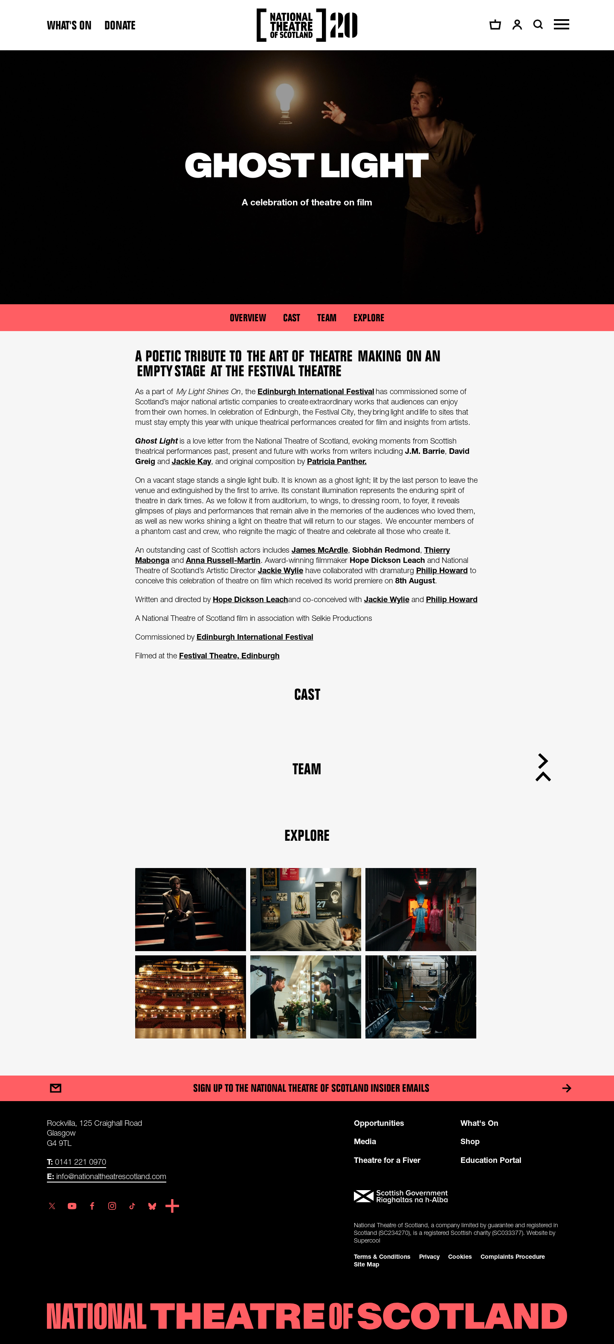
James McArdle (320, 549)
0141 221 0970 (76, 1161)
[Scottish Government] (460, 1197)
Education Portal (490, 1160)
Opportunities (379, 1123)
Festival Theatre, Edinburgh (229, 655)
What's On (479, 1123)
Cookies (460, 1256)
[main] (307, 554)
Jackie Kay (191, 461)
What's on (69, 25)
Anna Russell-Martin (223, 560)
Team (326, 318)
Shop (470, 1141)
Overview (248, 318)
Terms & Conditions (382, 1256)
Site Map (366, 1264)
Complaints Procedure (513, 1256)
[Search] (537, 24)
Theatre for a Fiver (387, 1160)
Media (365, 1141)
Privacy (429, 1256)
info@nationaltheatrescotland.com (106, 1176)
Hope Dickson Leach (250, 599)
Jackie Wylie (280, 570)
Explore (369, 318)
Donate (120, 25)
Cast (291, 318)
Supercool (367, 1240)
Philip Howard (442, 570)
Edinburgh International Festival (255, 636)
